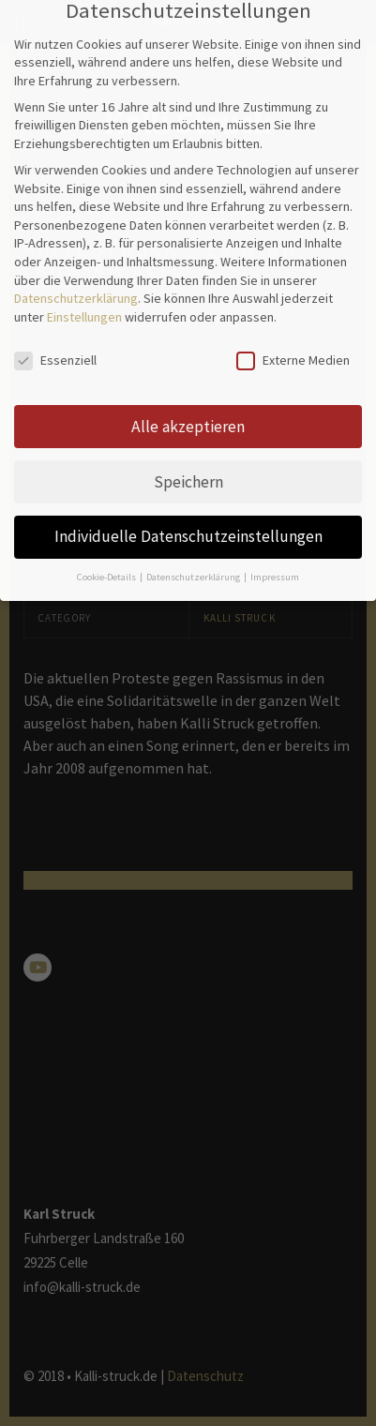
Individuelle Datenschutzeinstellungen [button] (188, 511)
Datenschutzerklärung (76, 271)
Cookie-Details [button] (107, 551)
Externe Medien (293, 334)
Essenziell (55, 334)
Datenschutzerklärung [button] (194, 551)
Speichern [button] (188, 455)
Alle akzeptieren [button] (188, 400)
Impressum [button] (274, 551)
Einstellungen (84, 290)
